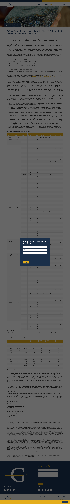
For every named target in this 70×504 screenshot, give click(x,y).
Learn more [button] (36, 501)
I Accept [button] (65, 501)
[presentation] (30, 258)
